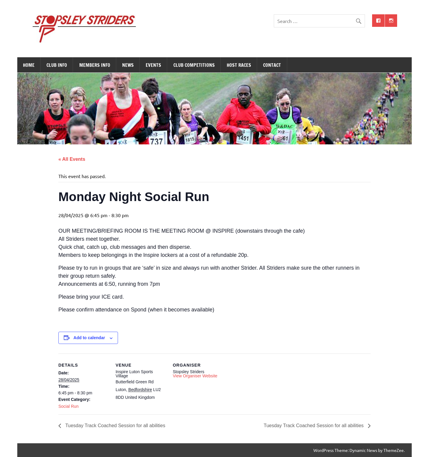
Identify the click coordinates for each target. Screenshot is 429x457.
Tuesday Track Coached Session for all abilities (114, 425)
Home (29, 65)
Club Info (56, 65)
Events (153, 65)
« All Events (71, 159)
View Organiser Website (195, 375)
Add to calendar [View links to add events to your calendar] (89, 337)
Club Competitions (194, 65)
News (128, 65)
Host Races (239, 65)
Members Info (94, 65)
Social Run (68, 406)
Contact (272, 65)
